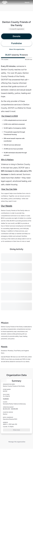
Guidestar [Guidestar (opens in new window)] (6, 399)
